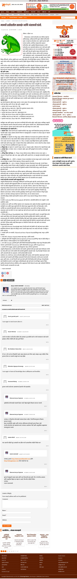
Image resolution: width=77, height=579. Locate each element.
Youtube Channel (61, 555)
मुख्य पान (2, 11)
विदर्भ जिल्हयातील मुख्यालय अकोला (31, 535)
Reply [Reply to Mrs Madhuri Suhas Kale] (47, 359)
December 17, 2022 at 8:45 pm (22, 331)
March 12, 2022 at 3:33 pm (27, 349)
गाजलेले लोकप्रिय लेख (24, 567)
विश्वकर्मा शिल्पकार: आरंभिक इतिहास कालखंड (64, 117)
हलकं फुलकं (52, 14)
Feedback (4, 569)
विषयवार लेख (22, 14)
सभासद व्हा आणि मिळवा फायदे (63, 158)
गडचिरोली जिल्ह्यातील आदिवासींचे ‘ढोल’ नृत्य (6, 537)
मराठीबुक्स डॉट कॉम (61, 564)
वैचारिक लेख (15, 14)
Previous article (7, 305)
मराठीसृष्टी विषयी (19, 11)
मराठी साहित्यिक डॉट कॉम (62, 567)
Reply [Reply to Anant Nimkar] (47, 342)
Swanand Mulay (12, 381)
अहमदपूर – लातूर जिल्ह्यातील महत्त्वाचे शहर (44, 536)
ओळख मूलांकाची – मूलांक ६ (59, 104)
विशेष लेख (10, 14)
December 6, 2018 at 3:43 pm (29, 398)
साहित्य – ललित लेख (34, 14)
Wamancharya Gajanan (16, 398)
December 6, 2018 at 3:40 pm (29, 472)
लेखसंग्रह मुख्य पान (4, 14)
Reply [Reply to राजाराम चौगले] (47, 446)
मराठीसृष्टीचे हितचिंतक (24, 558)
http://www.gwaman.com (11, 461)
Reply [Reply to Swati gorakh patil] (47, 325)
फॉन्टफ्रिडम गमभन (61, 571)
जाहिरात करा (44, 11)
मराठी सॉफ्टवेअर (23, 569)
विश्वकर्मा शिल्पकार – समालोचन (60, 96)
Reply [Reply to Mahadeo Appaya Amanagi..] (47, 374)
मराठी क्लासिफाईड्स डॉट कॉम (63, 562)
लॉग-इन (38, 11)
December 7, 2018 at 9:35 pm (29, 414)
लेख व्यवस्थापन (26, 11)
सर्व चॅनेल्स (12, 11)
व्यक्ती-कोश (41, 558)
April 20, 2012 (5, 30)
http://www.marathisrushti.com (21, 459)
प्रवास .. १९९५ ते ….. (24, 560)
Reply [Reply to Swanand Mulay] (47, 390)
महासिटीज (41, 560)
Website (4, 520)
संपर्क (49, 11)
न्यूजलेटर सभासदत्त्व (5, 562)
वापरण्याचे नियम (4, 564)
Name (4, 510)
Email (4, 515)
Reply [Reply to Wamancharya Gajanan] (45, 406)
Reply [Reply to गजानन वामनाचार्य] (45, 464)
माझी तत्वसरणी (10, 280)
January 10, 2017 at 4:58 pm (24, 454)
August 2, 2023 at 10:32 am (25, 316)
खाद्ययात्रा (40, 562)
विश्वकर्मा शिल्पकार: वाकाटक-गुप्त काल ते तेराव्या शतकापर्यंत (62, 99)
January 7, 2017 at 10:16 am (21, 437)
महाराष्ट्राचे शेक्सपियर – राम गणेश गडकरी (62, 112)
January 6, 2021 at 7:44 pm (30, 366)
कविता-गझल (41, 567)
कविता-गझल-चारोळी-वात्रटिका (43, 14)
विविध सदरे (27, 14)
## (4, 280)
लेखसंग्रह (7, 11)
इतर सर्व (57, 14)
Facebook (60, 558)
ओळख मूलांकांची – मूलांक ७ (59, 102)
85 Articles (27, 286)
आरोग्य (40, 564)
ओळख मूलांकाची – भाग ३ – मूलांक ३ (61, 115)
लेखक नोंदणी (33, 11)
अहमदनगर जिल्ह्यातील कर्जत (19, 535)
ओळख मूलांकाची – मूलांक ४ (59, 110)
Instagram (60, 560)
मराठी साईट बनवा (23, 562)
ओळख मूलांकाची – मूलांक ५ (59, 108)
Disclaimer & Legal (5, 571)
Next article (45, 305)
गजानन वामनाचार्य (13, 30)
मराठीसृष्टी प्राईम (60, 569)
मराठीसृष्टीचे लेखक (24, 555)
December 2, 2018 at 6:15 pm (23, 381)
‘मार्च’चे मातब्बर (56, 106)
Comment (5, 499)
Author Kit (4, 560)
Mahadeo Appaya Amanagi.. (16, 366)
